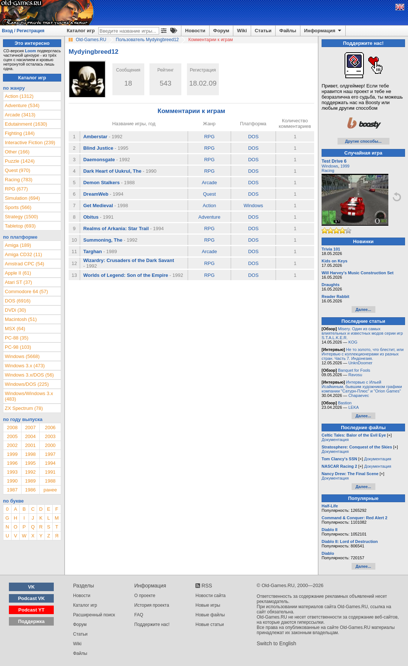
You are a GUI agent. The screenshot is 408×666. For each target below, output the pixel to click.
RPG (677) (16, 189)
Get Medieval (98, 205)
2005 (12, 436)
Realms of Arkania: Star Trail (116, 228)
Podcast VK (31, 598)
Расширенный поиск (94, 614)
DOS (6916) (17, 301)
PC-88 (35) (17, 338)
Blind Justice (98, 148)
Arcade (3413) (20, 114)
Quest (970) (17, 170)
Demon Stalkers (101, 182)
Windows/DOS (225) (27, 384)
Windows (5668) (22, 356)
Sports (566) (18, 207)
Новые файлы (210, 614)
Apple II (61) (18, 273)
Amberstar (95, 136)
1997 (50, 454)
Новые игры (207, 605)
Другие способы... (363, 141)
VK (31, 587)
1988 (50, 481)
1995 (30, 463)
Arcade (209, 182)
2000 (50, 445)
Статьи (263, 30)
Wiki (242, 30)
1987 (12, 490)
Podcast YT (31, 610)
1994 (50, 463)
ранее (50, 490)
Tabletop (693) (20, 226)
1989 (30, 481)
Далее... (363, 309)
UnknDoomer (360, 363)
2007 (30, 427)
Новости (195, 30)
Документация (335, 439)
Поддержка (31, 621)
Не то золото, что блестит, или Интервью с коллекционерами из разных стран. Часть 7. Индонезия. (363, 354)
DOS (253, 136)
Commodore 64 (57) (26, 291)
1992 (30, 472)
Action (209, 205)
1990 (12, 481)
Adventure (209, 217)
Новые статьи (209, 624)
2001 (30, 445)
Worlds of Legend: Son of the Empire (125, 275)
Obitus (90, 217)
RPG (209, 136)
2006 (50, 427)
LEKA (353, 407)
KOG (352, 342)
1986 (30, 490)
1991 (50, 472)
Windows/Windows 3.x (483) (29, 396)
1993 (12, 472)
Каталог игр (81, 30)
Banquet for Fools (354, 370)
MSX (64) (15, 328)
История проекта (151, 605)
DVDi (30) (15, 310)
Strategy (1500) (21, 216)
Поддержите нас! (152, 624)
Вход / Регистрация (23, 30)
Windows (253, 205)
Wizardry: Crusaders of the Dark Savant (128, 260)
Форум (221, 30)
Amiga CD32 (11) (23, 254)
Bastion (345, 403)
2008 (12, 427)
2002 (12, 445)
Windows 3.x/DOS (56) (29, 375)
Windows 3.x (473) (25, 365)
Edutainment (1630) (26, 124)
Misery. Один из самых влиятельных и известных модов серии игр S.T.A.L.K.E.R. (362, 333)
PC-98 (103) (18, 347)
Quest (209, 194)
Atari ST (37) (18, 282)
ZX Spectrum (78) (24, 408)
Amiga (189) (18, 245)
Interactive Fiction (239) (30, 142)
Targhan (92, 251)
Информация (323, 31)
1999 (12, 454)
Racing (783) (18, 179)
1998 (30, 454)
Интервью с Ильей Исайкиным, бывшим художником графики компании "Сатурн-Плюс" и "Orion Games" (362, 386)
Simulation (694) (22, 198)
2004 (30, 436)
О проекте (144, 595)
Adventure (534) (22, 105)
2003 (50, 436)
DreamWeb (95, 194)
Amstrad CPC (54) (24, 263)
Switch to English (276, 643)
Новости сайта (210, 595)
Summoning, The (102, 240)
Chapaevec (358, 395)
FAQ (138, 614)
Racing (328, 170)
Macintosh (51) (21, 319)
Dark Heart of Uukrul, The (112, 171)
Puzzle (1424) (19, 161)
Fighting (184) (19, 133)
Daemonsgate (99, 159)
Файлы (287, 30)
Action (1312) (19, 96)
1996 (12, 463)
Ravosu (355, 374)
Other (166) (17, 152)
